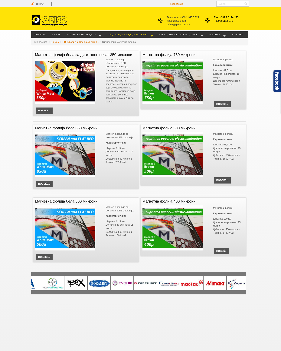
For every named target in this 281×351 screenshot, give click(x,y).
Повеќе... (44, 110)
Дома (54, 42)
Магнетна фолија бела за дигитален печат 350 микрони (83, 55)
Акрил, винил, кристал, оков (178, 34)
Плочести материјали (81, 34)
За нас (56, 34)
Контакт (237, 34)
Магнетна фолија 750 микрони (169, 55)
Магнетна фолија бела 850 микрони (66, 128)
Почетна (40, 34)
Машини (214, 34)
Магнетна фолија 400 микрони (169, 201)
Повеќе (221, 251)
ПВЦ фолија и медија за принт (128, 34)
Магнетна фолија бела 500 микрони (66, 201)
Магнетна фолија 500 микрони (169, 128)
